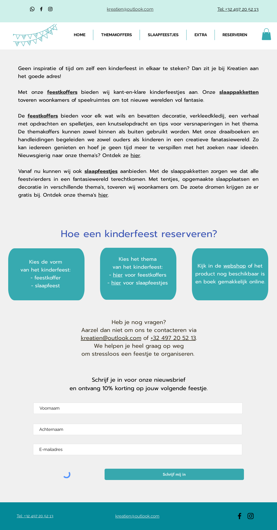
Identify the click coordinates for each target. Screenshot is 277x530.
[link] (266, 34)
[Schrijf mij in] (174, 474)
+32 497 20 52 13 (173, 338)
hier (135, 155)
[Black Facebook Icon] (41, 9)
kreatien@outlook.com (111, 338)
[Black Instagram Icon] (50, 9)
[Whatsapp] (32, 9)
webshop (234, 266)
